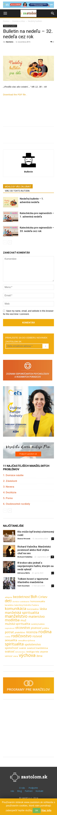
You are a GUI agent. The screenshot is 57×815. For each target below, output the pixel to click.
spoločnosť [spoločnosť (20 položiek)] (11, 647)
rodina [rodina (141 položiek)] (45, 631)
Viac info (46, 810)
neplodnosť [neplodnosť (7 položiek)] (9, 628)
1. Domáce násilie (13, 475)
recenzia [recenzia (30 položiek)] (32, 632)
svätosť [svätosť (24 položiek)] (9, 651)
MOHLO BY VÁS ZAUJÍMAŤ (18, 186)
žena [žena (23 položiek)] (39, 655)
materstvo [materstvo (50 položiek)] (36, 616)
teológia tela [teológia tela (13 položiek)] (32, 651)
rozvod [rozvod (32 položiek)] (37, 636)
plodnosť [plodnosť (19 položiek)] (36, 627)
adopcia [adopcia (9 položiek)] (8, 597)
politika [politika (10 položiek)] (45, 628)
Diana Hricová (23, 538)
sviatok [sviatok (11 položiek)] (22, 648)
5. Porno (8, 498)
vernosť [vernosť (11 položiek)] (8, 656)
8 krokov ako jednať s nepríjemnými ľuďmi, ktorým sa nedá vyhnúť (35, 566)
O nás (22, 787)
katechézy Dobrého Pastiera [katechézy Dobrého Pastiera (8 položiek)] (26, 605)
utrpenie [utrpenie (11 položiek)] (44, 651)
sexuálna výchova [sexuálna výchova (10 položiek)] (26, 640)
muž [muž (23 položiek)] (23, 620)
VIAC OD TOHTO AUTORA (17, 191)
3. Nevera (8, 486)
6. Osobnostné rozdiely (16, 503)
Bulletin (9, 42)
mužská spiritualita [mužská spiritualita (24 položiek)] (17, 623)
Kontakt (39, 791)
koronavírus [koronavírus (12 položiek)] (33, 609)
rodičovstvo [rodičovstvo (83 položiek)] (21, 635)
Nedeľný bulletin (35, 21)
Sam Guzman (23, 586)
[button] (52, 13)
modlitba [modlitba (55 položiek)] (12, 620)
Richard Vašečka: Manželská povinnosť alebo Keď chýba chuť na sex (34, 550)
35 (52, 557)
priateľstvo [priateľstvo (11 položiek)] (20, 632)
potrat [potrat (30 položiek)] (9, 632)
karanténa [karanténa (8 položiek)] (9, 605)
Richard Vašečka (24, 557)
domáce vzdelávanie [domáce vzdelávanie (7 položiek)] (20, 601)
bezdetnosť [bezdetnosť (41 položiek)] (21, 596)
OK (36, 810)
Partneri (29, 791)
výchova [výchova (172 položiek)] (27, 655)
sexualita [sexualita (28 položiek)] (11, 640)
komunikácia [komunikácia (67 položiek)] (15, 608)
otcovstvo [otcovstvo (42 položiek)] (22, 627)
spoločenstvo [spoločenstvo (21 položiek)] (33, 644)
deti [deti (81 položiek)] (8, 600)
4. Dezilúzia (9, 492)
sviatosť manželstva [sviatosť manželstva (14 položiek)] (37, 647)
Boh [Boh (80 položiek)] (34, 596)
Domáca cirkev (18, 21)
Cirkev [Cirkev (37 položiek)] (42, 596)
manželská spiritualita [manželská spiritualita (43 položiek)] (22, 612)
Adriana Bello (23, 573)
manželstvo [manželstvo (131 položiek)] (16, 616)
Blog (19, 791)
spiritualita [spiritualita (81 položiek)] (14, 644)
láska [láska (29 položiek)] (43, 608)
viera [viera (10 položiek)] (15, 656)
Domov (6, 21)
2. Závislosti (10, 480)
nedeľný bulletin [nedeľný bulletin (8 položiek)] (38, 624)
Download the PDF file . (15, 94)
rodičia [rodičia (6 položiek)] (7, 637)
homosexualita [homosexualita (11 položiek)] (37, 601)
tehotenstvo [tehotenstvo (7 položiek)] (20, 652)
